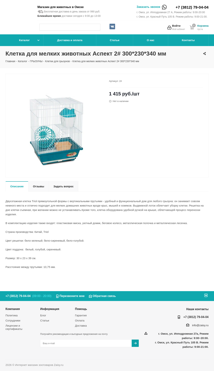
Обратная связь (104, 296)
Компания (12, 309)
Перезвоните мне (72, 296)
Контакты (188, 40)
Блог (43, 315)
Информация (49, 309)
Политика (11, 315)
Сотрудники (12, 320)
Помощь (81, 309)
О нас (150, 40)
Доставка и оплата (69, 40)
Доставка (81, 325)
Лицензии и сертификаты (13, 327)
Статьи (114, 40)
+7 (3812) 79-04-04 (192, 7)
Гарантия (81, 315)
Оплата (80, 320)
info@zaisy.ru (200, 325)
